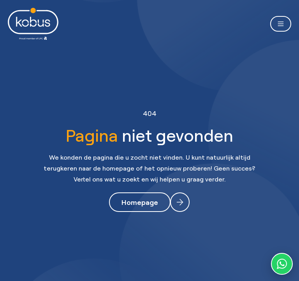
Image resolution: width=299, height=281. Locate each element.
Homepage (139, 202)
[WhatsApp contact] (282, 264)
